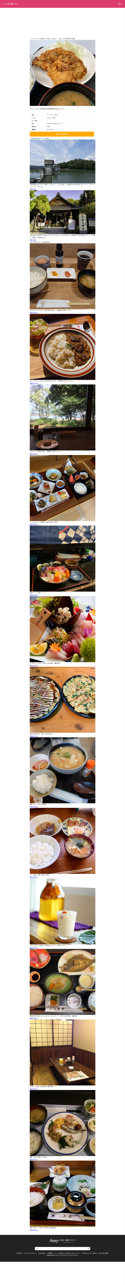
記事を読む (33, 189)
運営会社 (19, 1253)
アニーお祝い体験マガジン (10, 4)
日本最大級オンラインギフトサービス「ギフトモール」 (62, 1255)
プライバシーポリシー (30, 1253)
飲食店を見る (34, 312)
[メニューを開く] (118, 4)
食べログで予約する (62, 134)
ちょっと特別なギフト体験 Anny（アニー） (67, 1253)
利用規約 (50, 1253)
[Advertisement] (62, 22)
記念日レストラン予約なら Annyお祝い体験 (95, 1253)
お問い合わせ (42, 1253)
